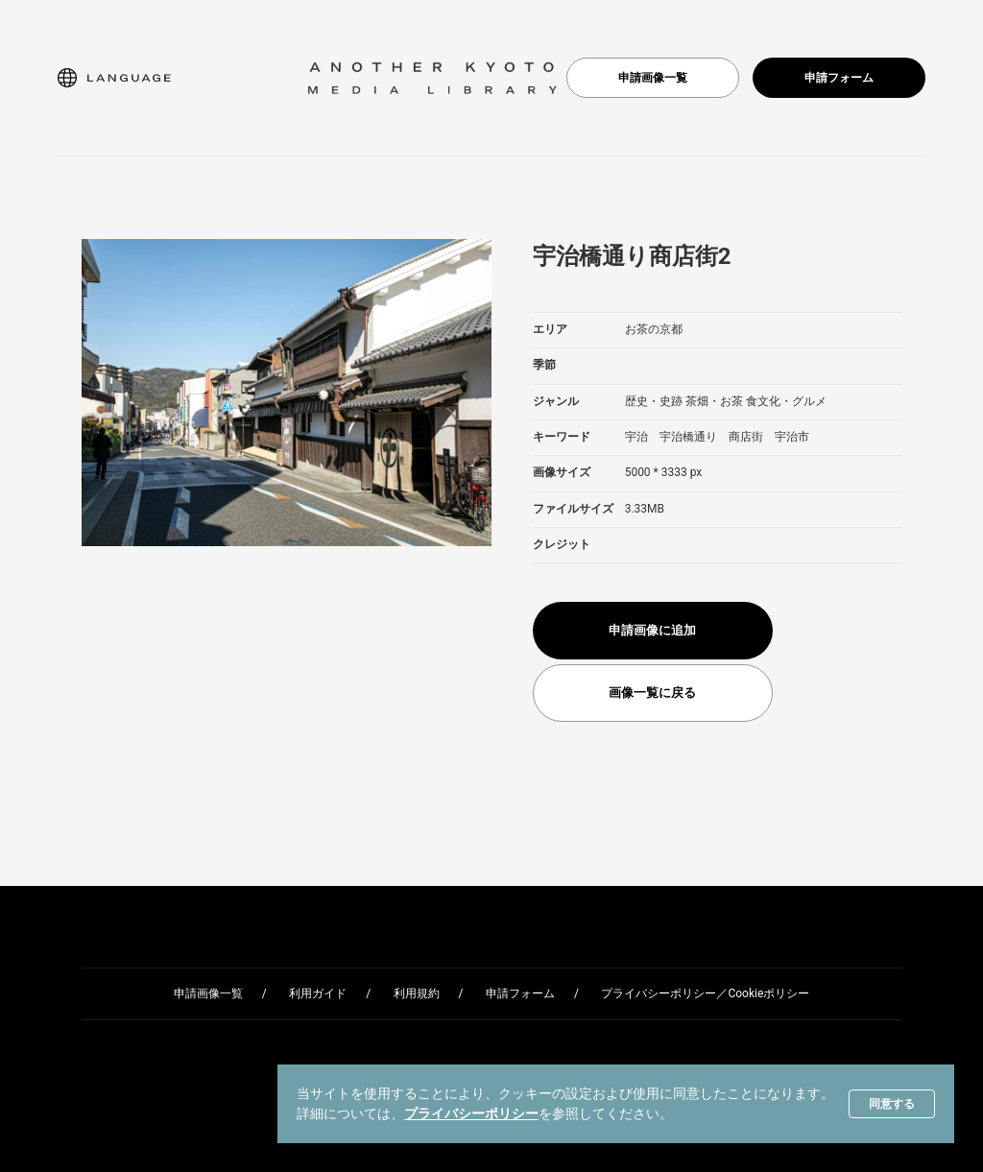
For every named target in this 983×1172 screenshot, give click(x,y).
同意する (892, 1104)
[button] (114, 77)
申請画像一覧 (652, 77)
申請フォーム (839, 77)
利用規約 (417, 993)
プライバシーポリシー (471, 1113)
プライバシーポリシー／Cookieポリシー (705, 993)
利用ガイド (318, 993)
